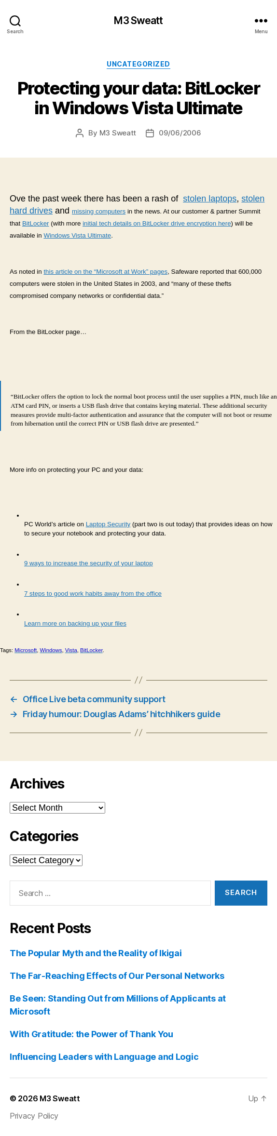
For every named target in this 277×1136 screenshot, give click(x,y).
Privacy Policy (34, 1116)
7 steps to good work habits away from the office (93, 593)
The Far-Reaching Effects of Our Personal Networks (117, 976)
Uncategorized (138, 64)
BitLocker (35, 223)
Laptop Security (108, 524)
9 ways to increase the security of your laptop (88, 563)
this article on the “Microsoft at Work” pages (105, 271)
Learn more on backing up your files (75, 623)
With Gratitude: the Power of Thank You (91, 1034)
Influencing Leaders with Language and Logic (104, 1057)
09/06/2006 (180, 132)
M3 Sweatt (138, 20)
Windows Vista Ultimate (77, 235)
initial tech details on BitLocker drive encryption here (157, 223)
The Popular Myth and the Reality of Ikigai (96, 953)
